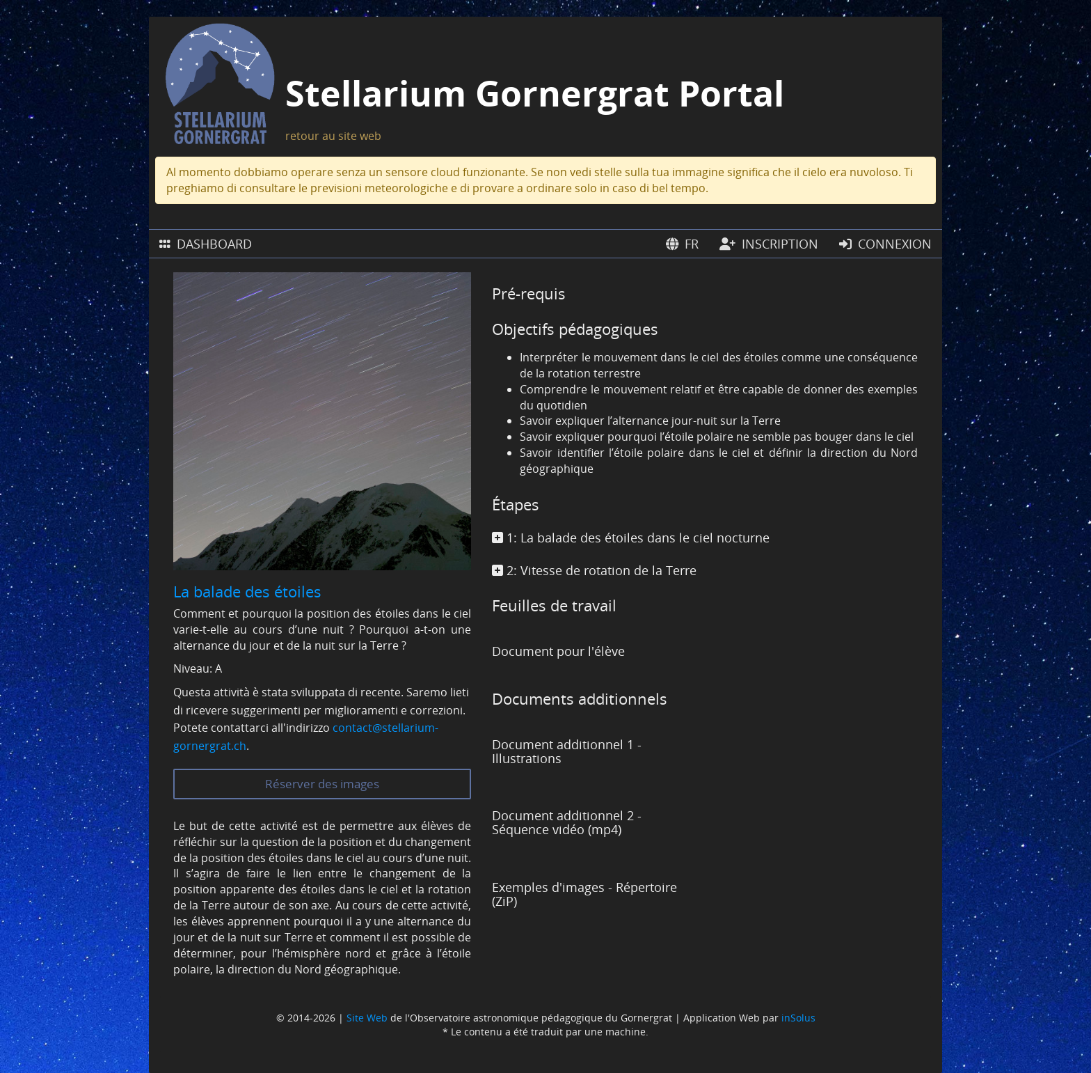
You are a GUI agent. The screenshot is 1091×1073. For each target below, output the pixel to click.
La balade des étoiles (247, 591)
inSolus (798, 1017)
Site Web (367, 1017)
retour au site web (333, 135)
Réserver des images (322, 784)
